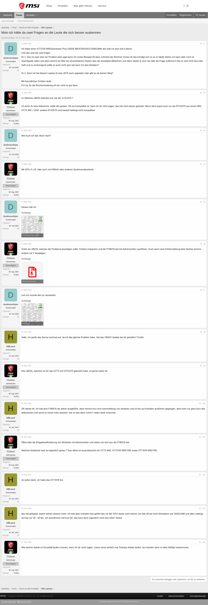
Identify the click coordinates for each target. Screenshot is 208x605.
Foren (19, 15)
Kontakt (160, 596)
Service (102, 6)
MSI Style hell (9, 602)
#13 (204, 508)
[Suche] (200, 15)
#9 (204, 366)
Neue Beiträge (8, 21)
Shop (49, 6)
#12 (204, 475)
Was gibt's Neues (83, 6)
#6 (204, 244)
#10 (204, 403)
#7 (204, 290)
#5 (204, 202)
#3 (204, 130)
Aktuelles (30, 15)
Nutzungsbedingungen (198, 596)
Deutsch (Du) (24, 602)
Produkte (63, 6)
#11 (204, 437)
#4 (204, 164)
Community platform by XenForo (119, 601)
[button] (37, 15)
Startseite (7, 15)
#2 (204, 93)
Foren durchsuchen (26, 21)
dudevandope (9, 38)
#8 (204, 332)
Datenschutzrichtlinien (176, 596)
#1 (204, 44)
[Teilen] (201, 44)
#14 (204, 542)
